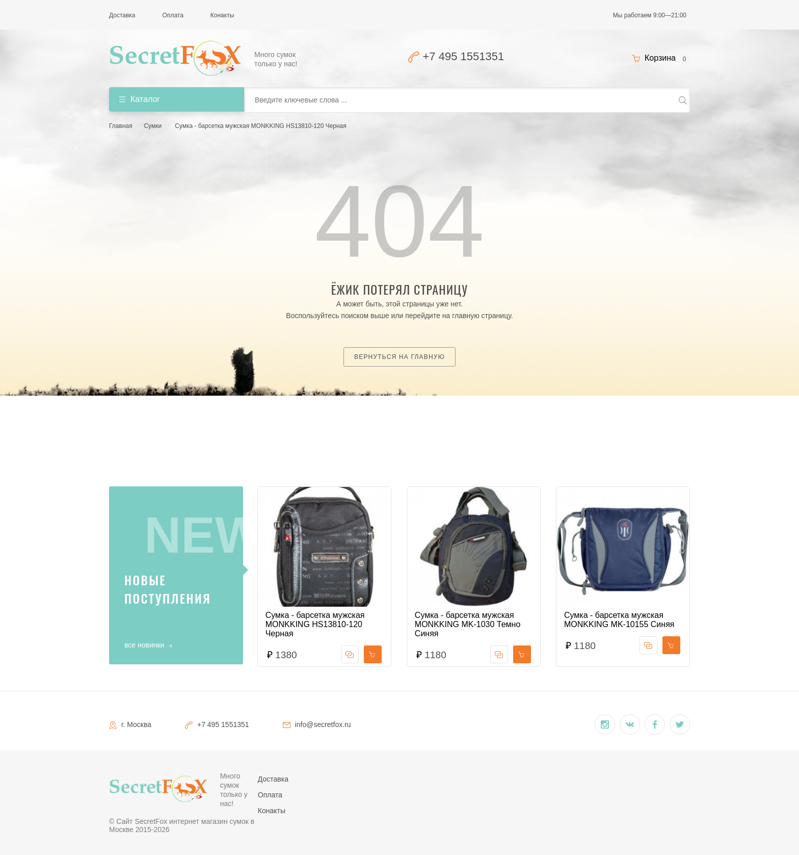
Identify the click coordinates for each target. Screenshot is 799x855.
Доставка (122, 15)
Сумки (153, 125)
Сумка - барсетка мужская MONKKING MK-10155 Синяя (619, 620)
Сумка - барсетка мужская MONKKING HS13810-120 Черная (261, 125)
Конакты (222, 15)
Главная (120, 125)
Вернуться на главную (399, 356)
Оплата (173, 15)
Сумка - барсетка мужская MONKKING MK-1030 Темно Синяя (467, 624)
